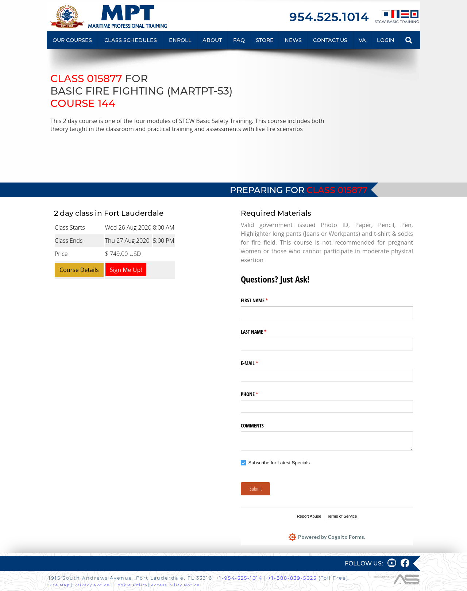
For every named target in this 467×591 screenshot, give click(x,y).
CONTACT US (330, 40)
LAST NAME (262, 331)
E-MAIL (258, 363)
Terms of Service (342, 516)
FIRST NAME (263, 300)
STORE (265, 40)
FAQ (239, 40)
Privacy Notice (92, 585)
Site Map (59, 585)
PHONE (258, 394)
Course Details (79, 270)
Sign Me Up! (126, 270)
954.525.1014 (329, 17)
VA (362, 40)
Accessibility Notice (175, 585)
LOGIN (385, 40)
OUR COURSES (72, 40)
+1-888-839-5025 (292, 578)
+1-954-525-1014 (239, 578)
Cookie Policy (131, 585)
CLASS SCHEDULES (130, 40)
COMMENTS (252, 425)
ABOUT (212, 40)
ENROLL (180, 40)
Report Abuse (309, 516)
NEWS (293, 40)
